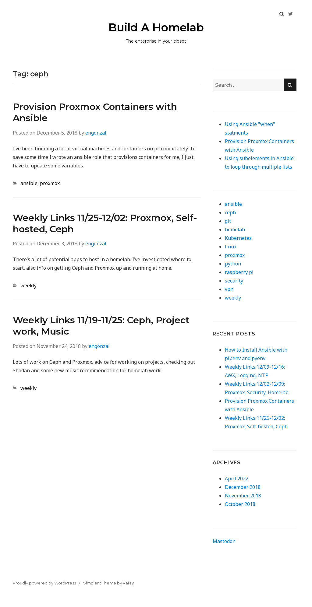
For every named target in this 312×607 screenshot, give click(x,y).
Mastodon (224, 541)
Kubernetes (238, 238)
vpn (229, 289)
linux (230, 246)
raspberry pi (239, 272)
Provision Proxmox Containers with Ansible (95, 112)
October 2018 (240, 504)
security (234, 280)
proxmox (50, 183)
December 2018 (243, 487)
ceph (230, 212)
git (228, 221)
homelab (235, 229)
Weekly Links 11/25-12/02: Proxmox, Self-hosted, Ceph (105, 223)
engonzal (95, 132)
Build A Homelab (156, 27)
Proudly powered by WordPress (44, 583)
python (233, 263)
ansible (28, 183)
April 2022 (236, 478)
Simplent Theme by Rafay (108, 583)
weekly (28, 285)
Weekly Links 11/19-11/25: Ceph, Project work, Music (101, 325)
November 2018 (243, 495)
